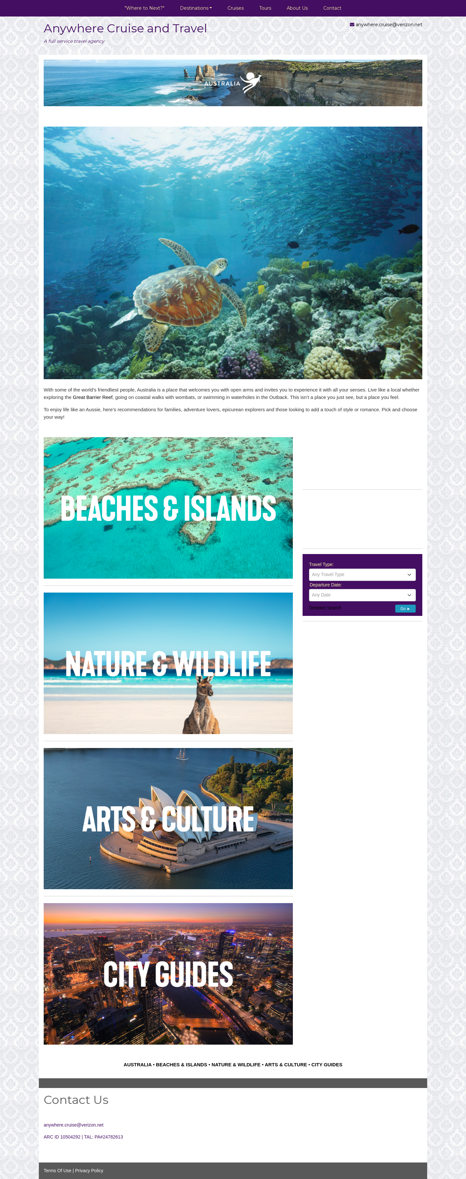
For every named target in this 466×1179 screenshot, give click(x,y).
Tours (265, 8)
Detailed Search (325, 607)
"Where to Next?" (144, 8)
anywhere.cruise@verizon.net (389, 25)
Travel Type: (321, 564)
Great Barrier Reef (93, 397)
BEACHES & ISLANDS (181, 1064)
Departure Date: (326, 584)
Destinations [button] (194, 8)
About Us (297, 8)
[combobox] (362, 575)
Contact (332, 8)
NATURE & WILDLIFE (236, 1064)
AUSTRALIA (137, 1064)
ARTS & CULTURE (286, 1064)
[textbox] (362, 574)
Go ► (405, 609)
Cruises (235, 8)
